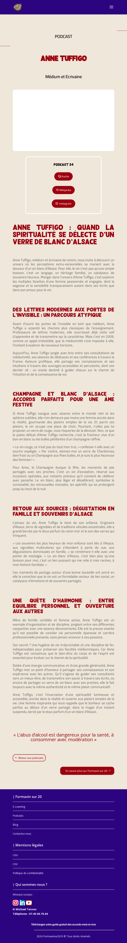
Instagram (65, 203)
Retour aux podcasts (31, 757)
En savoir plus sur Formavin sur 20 (86, 770)
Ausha (65, 176)
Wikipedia (65, 190)
